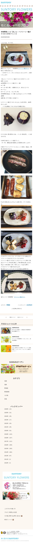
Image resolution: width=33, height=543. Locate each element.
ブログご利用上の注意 (10, 512)
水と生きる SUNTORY (10, 538)
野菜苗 (8, 305)
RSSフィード (9, 519)
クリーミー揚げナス (23, 68)
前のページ (12, 317)
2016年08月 (29, 305)
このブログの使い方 (9, 508)
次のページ (20, 317)
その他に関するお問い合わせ (13, 516)
